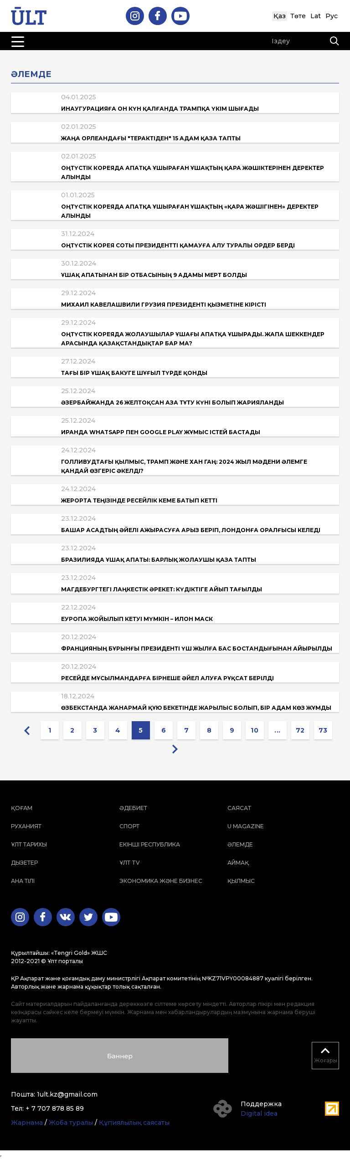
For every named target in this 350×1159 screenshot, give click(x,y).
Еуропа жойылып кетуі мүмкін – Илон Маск (137, 618)
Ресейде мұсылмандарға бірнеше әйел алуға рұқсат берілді (167, 678)
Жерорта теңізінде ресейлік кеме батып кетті (139, 500)
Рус (331, 16)
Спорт (129, 826)
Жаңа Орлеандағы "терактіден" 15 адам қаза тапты (151, 138)
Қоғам (21, 808)
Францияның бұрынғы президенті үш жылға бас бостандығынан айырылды (196, 648)
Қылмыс (241, 880)
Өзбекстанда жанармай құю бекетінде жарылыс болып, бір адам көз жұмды (196, 707)
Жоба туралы (71, 1122)
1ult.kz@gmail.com (67, 1094)
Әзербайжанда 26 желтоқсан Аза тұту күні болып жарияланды (172, 402)
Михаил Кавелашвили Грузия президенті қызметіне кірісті (163, 304)
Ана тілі (23, 880)
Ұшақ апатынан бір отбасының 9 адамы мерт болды (154, 275)
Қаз (279, 16)
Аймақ (238, 862)
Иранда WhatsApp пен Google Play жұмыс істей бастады (160, 432)
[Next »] (175, 748)
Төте (298, 16)
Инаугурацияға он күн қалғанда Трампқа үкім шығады (160, 108)
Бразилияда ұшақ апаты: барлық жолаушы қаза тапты (158, 559)
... (277, 730)
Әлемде (240, 844)
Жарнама (27, 1122)
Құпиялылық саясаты (134, 1122)
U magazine (245, 826)
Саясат (239, 808)
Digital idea (259, 1113)
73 (323, 730)
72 (300, 730)
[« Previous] (27, 730)
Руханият (26, 826)
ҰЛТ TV (129, 862)
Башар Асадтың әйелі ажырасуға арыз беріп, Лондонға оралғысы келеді (190, 530)
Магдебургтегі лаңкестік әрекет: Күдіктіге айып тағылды (161, 589)
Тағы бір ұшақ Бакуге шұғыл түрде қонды (134, 372)
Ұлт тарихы (29, 844)
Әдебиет (133, 808)
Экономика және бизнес (160, 880)
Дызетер (24, 862)
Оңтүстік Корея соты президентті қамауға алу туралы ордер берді (178, 245)
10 (254, 730)
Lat (315, 16)
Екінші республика (149, 844)
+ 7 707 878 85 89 (55, 1108)
